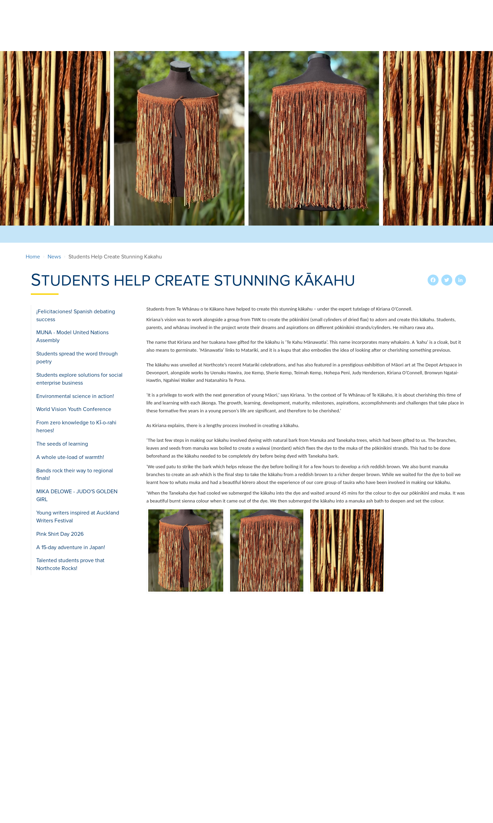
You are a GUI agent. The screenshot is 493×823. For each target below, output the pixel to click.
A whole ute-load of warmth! (70, 456)
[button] (186, 550)
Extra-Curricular (257, 33)
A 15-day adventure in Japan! (70, 547)
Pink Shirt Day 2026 (60, 533)
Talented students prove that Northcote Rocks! (70, 564)
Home (33, 256)
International (313, 33)
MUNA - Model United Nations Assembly (72, 336)
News (54, 256)
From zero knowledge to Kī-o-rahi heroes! (76, 426)
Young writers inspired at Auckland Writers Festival (77, 516)
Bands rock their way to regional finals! (74, 474)
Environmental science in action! (75, 395)
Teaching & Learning (373, 33)
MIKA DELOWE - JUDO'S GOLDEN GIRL (76, 495)
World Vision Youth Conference (73, 409)
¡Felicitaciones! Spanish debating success (75, 315)
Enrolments (204, 33)
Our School (160, 33)
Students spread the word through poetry (77, 357)
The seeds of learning (62, 443)
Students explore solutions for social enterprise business (79, 378)
